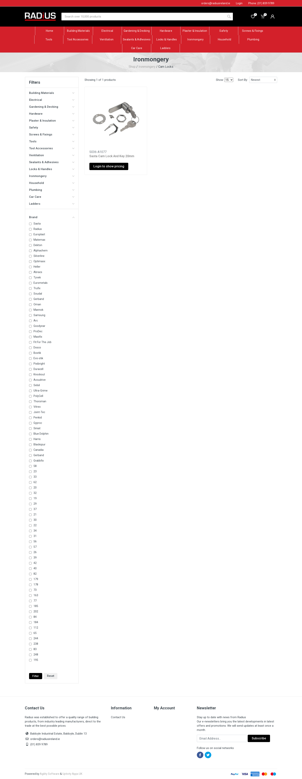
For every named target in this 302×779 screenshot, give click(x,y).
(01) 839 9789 (36, 744)
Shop (132, 66)
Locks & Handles (52, 169)
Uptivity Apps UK (72, 773)
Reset (50, 675)
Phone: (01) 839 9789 (261, 3)
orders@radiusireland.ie (45, 739)
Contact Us (118, 717)
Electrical (52, 100)
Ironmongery (146, 66)
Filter (35, 676)
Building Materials (52, 93)
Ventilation (52, 155)
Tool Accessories (52, 148)
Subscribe (259, 738)
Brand (52, 217)
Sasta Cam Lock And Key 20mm (111, 156)
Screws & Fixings (52, 134)
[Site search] (143, 16)
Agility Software (50, 773)
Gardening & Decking (52, 107)
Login (239, 3)
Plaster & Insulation (52, 120)
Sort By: (243, 80)
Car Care (52, 197)
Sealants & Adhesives (52, 162)
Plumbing (52, 190)
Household (52, 183)
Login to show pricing (108, 166)
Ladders (52, 203)
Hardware (52, 113)
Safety (52, 127)
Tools (52, 141)
